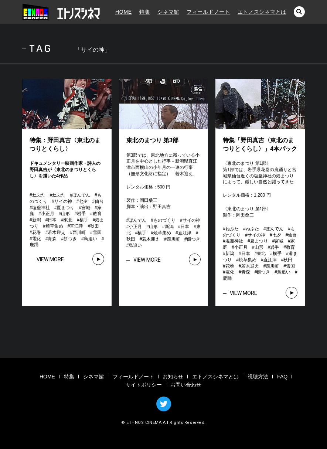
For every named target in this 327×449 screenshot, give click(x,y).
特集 (144, 12)
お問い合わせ (185, 385)
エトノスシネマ (61, 12)
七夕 (83, 201)
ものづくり (164, 220)
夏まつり (65, 207)
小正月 (47, 213)
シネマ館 (168, 12)
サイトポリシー (144, 385)
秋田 (94, 226)
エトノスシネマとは (262, 12)
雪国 (97, 232)
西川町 (79, 232)
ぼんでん (81, 195)
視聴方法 (258, 377)
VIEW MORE (50, 259)
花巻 (36, 232)
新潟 (36, 219)
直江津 (76, 226)
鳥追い (90, 238)
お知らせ (173, 377)
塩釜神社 (41, 207)
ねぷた (58, 195)
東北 (68, 219)
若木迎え (56, 232)
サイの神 (63, 201)
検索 (299, 11)
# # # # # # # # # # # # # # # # (165, 233)
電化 (36, 238)
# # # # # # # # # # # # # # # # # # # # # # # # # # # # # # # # (69, 220)
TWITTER (163, 404)
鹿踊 (34, 244)
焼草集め (54, 226)
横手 (83, 219)
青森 (52, 238)
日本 (52, 219)
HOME (123, 12)
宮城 (85, 207)
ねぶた (38, 195)
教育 (97, 213)
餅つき (70, 238)
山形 (65, 213)
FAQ (282, 377)
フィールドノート (208, 12)
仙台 (99, 201)
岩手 (81, 213)
